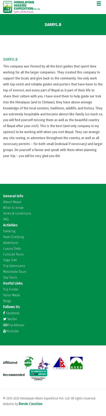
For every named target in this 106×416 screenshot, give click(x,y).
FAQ (6, 219)
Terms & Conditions (17, 213)
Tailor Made (11, 295)
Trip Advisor (13, 325)
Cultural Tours (13, 254)
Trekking (9, 231)
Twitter (10, 319)
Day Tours (10, 277)
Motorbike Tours (14, 272)
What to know (13, 208)
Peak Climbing (13, 237)
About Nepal (12, 202)
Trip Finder (10, 289)
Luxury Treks (12, 249)
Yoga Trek (10, 260)
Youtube (10, 331)
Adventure (10, 243)
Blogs (7, 301)
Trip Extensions (14, 266)
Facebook (11, 313)
